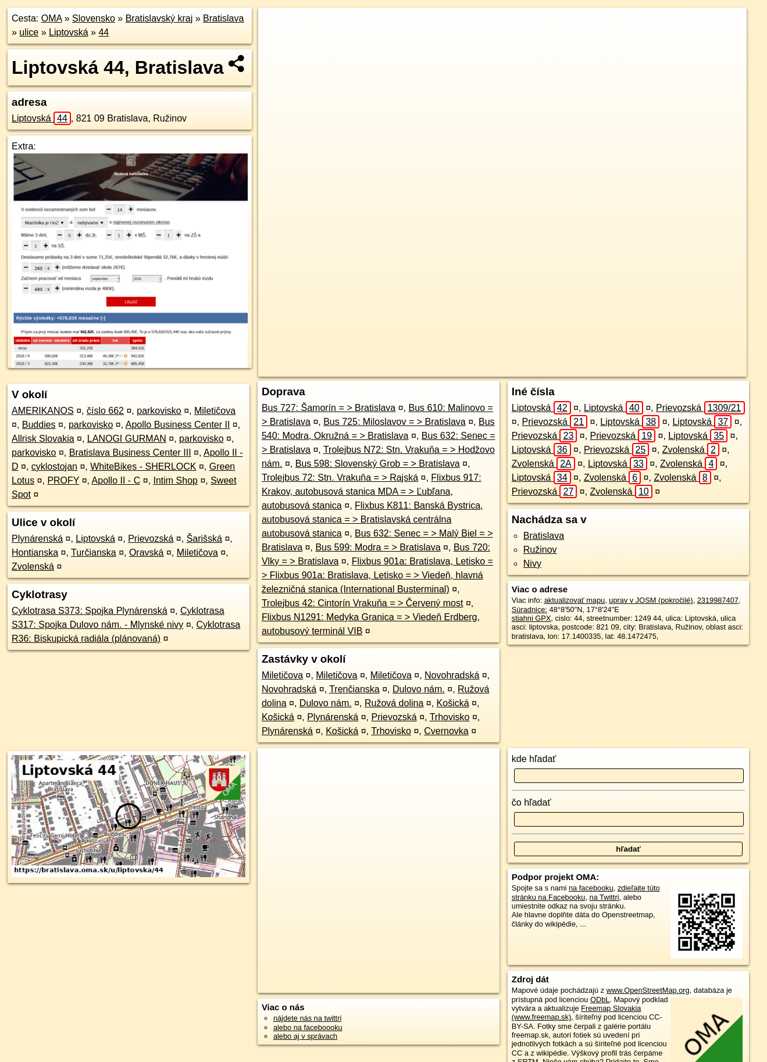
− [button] (278, 45)
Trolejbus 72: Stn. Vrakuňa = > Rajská (340, 477)
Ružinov (540, 550)
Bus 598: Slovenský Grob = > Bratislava (377, 464)
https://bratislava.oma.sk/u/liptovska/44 (685, 367)
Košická (453, 703)
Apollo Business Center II (178, 425)
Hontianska (35, 552)
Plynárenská (37, 538)
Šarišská (204, 538)
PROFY (63, 480)
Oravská (146, 552)
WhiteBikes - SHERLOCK (143, 466)
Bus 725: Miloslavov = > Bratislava (394, 422)
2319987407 (718, 600)
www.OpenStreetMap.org (648, 990)
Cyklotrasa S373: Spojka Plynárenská (89, 611)
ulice (28, 32)
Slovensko (93, 18)
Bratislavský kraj (159, 18)
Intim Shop (175, 480)
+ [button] (278, 27)
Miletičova (215, 411)
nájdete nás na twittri (307, 1018)
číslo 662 (105, 411)
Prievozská (150, 538)
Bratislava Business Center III (130, 452)
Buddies (39, 425)
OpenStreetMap (527, 367)
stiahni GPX (531, 618)
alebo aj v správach (305, 1036)
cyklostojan (54, 466)
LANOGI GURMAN (126, 439)
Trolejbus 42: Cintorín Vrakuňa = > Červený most (362, 603)
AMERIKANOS (43, 411)
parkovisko (159, 411)
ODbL (599, 999)
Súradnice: (529, 609)
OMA (51, 18)
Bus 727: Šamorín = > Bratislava (328, 408)
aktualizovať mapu (574, 600)
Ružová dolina (394, 703)
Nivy (532, 563)
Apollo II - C (116, 480)
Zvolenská (33, 566)
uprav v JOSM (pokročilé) (651, 600)
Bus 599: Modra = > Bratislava (377, 547)
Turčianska (93, 552)
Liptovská (68, 32)
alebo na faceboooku (308, 1027)
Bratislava (223, 18)
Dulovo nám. (419, 689)
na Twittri (604, 897)
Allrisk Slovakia (43, 439)
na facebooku (591, 888)
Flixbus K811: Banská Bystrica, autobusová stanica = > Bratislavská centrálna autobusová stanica (372, 519)
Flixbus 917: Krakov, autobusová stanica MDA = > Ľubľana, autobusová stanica (371, 491)
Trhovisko (450, 717)
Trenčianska (354, 689)
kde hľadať (534, 759)
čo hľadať (531, 802)
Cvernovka (446, 731)
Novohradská (451, 675)
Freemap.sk (587, 367)
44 (103, 32)
